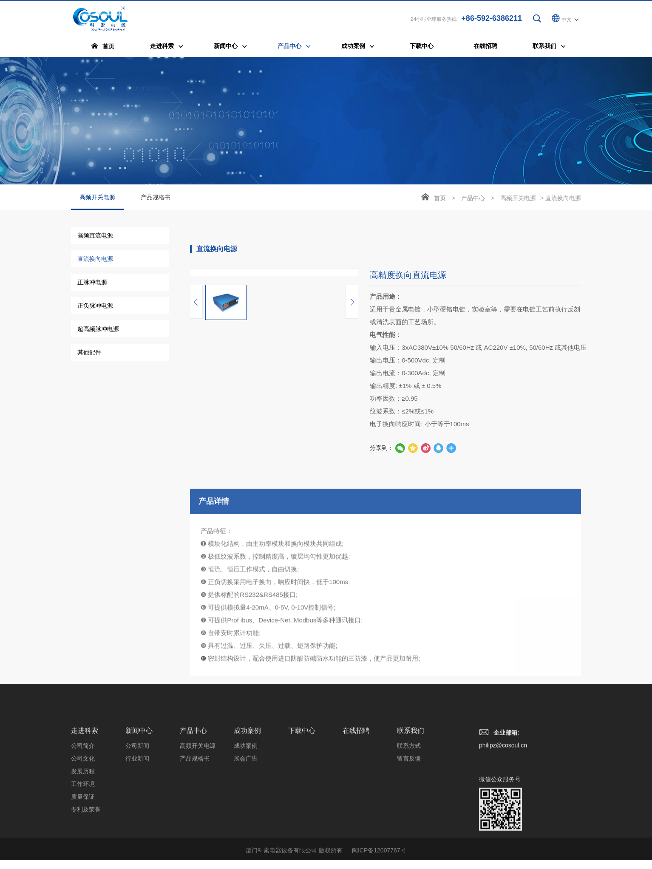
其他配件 (89, 353)
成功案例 (247, 801)
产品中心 (473, 199)
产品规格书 (155, 198)
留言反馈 (409, 829)
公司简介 (83, 816)
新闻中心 (139, 801)
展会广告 (246, 829)
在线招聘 (356, 801)
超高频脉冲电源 (98, 330)
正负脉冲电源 (95, 306)
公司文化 (83, 829)
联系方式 (409, 816)
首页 (440, 199)
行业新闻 (137, 829)
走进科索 (84, 801)
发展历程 (83, 841)
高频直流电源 (95, 236)
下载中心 (301, 801)
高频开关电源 (97, 203)
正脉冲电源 (92, 283)
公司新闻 (137, 816)
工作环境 (83, 854)
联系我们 (410, 801)
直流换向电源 (95, 260)
